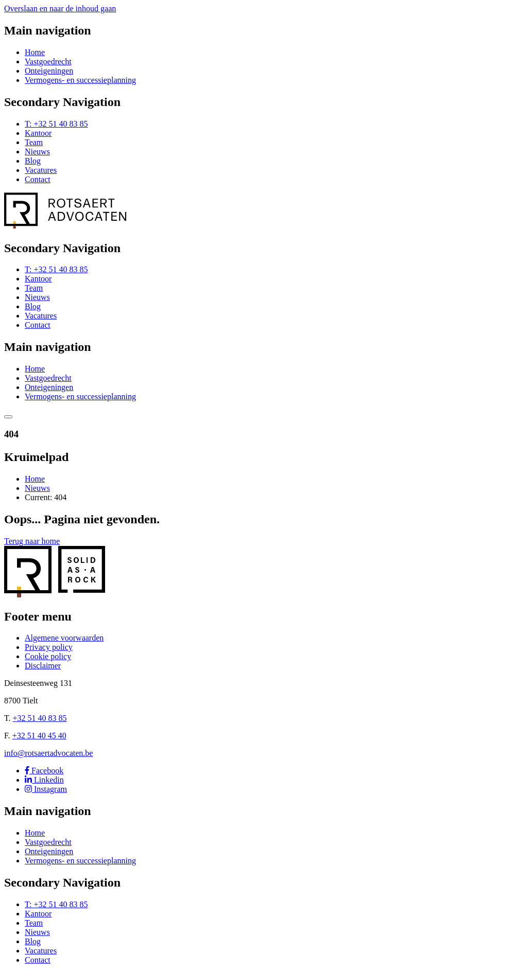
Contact (37, 179)
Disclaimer (43, 665)
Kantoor (38, 133)
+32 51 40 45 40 (39, 735)
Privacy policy (49, 647)
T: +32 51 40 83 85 (56, 123)
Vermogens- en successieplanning (80, 80)
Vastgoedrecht (48, 61)
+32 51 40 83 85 (40, 718)
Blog (33, 160)
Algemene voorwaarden (64, 637)
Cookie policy (48, 656)
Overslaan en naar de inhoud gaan (60, 8)
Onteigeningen (49, 70)
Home (35, 52)
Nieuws (37, 151)
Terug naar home (32, 541)
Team (34, 142)
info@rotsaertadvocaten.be (48, 753)
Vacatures (41, 170)
